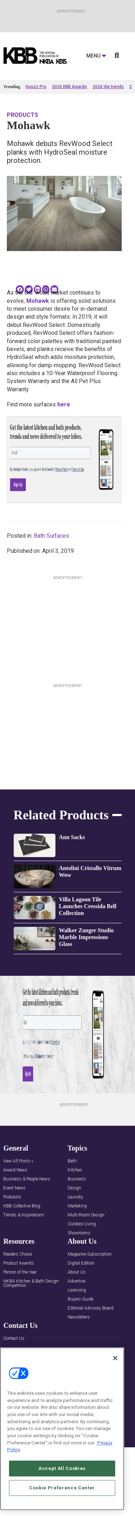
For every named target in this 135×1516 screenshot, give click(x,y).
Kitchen (75, 1170)
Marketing (77, 1206)
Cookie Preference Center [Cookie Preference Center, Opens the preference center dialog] (62, 1487)
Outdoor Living (82, 1224)
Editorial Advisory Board (90, 1308)
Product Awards (18, 1263)
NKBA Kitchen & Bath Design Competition (31, 1283)
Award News (15, 1170)
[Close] (115, 1358)
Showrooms (79, 1233)
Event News (14, 1188)
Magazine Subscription (90, 1254)
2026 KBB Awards (69, 86)
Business (77, 1179)
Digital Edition (81, 1263)
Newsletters (79, 1317)
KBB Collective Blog (21, 1206)
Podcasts (12, 1197)
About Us (77, 1272)
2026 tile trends (108, 86)
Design (74, 1188)
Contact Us (13, 1338)
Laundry (75, 1197)
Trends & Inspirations (23, 1215)
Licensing (77, 1290)
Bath (72, 1161)
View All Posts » (18, 1161)
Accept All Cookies (62, 1468)
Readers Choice (17, 1254)
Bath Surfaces (51, 535)
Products (22, 114)
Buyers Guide (80, 1299)
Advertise (76, 1281)
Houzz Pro (36, 86)
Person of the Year (20, 1272)
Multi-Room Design (86, 1215)
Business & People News (26, 1179)
